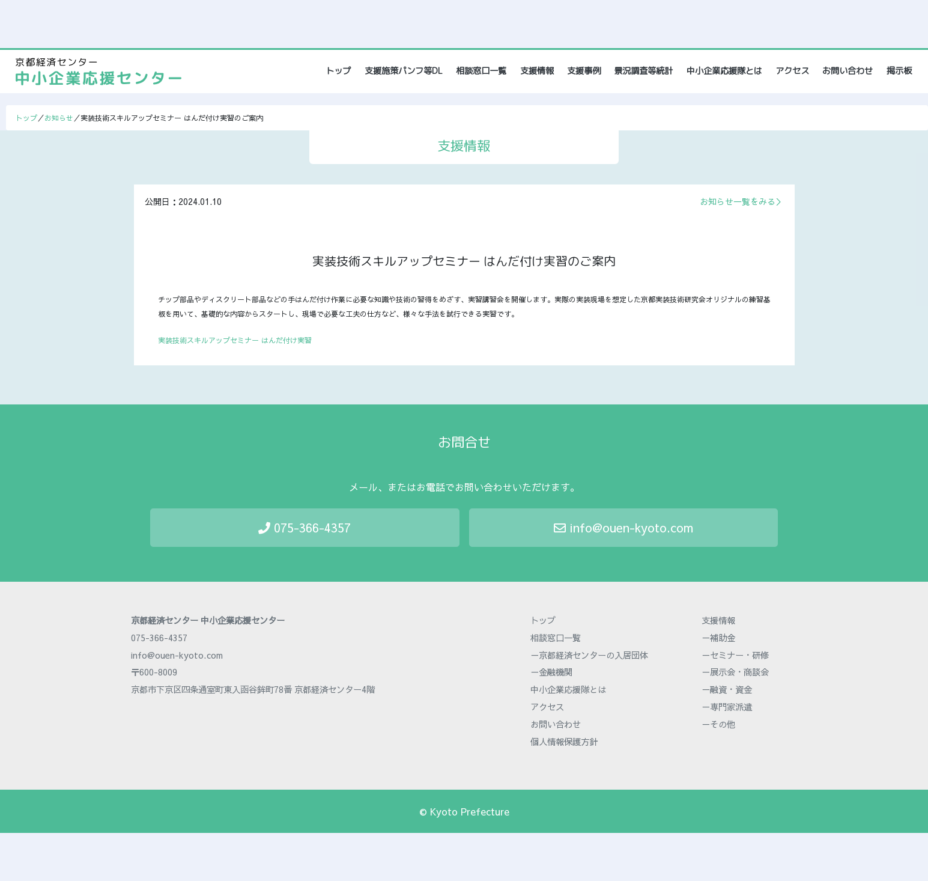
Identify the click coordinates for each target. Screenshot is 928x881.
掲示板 (899, 71)
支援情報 (537, 71)
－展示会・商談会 (735, 672)
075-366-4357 (304, 527)
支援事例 (584, 71)
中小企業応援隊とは (724, 71)
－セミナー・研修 (735, 655)
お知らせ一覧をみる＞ (742, 201)
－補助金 (718, 638)
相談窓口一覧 (481, 71)
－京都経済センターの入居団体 (589, 655)
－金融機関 (551, 672)
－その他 (718, 724)
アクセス (792, 71)
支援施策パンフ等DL (404, 71)
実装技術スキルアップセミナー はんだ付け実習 (235, 340)
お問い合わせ (847, 71)
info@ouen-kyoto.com (623, 527)
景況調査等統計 (643, 71)
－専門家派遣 (727, 707)
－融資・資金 (727, 689)
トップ (339, 70)
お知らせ (58, 118)
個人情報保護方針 (564, 742)
